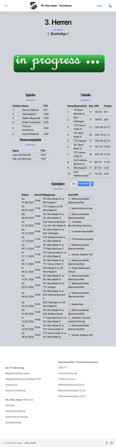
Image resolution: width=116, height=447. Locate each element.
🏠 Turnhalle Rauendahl (80, 231)
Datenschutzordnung (16, 416)
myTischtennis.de (67, 373)
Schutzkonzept (13, 422)
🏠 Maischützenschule (80, 208)
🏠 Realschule (75, 304)
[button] (99, 6)
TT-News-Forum (66, 379)
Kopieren (83, 183)
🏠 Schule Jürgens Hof (80, 254)
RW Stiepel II (80, 167)
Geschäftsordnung (15, 411)
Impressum (11, 384)
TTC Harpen (80, 140)
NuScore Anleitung (15, 390)
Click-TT (62, 367)
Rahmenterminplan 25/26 (72, 390)
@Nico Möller (30, 443)
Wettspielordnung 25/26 (71, 384)
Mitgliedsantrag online (17, 373)
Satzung (9, 405)
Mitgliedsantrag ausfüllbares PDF (23, 379)
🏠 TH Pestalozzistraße (80, 239)
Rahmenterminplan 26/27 (72, 396)
